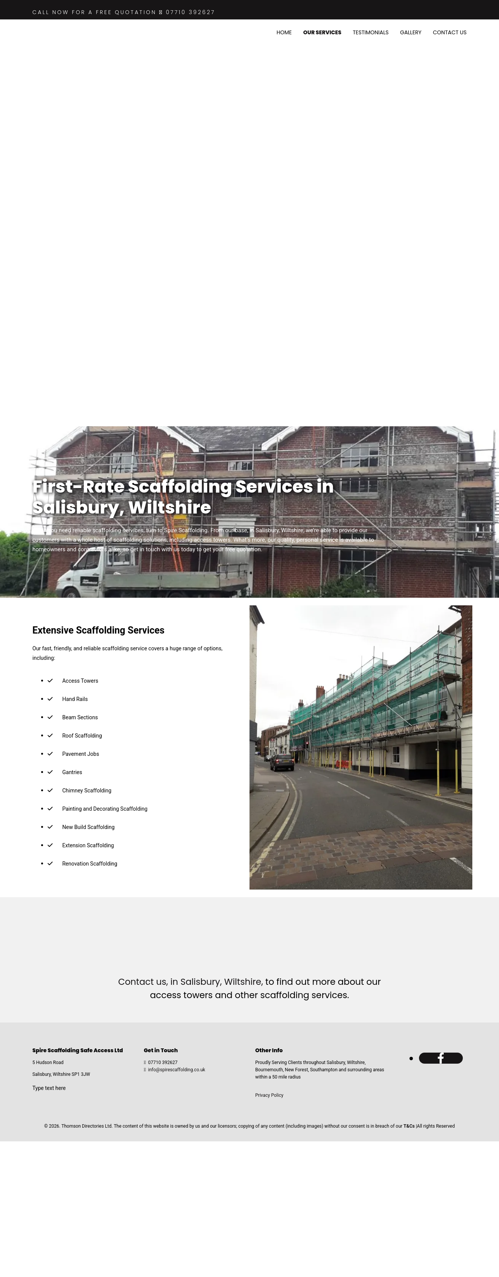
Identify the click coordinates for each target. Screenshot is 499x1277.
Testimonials (371, 32)
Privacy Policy (269, 1095)
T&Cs (408, 1126)
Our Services (322, 32)
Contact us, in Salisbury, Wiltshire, (190, 982)
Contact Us (450, 32)
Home (284, 32)
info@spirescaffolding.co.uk (176, 1069)
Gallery (410, 32)
